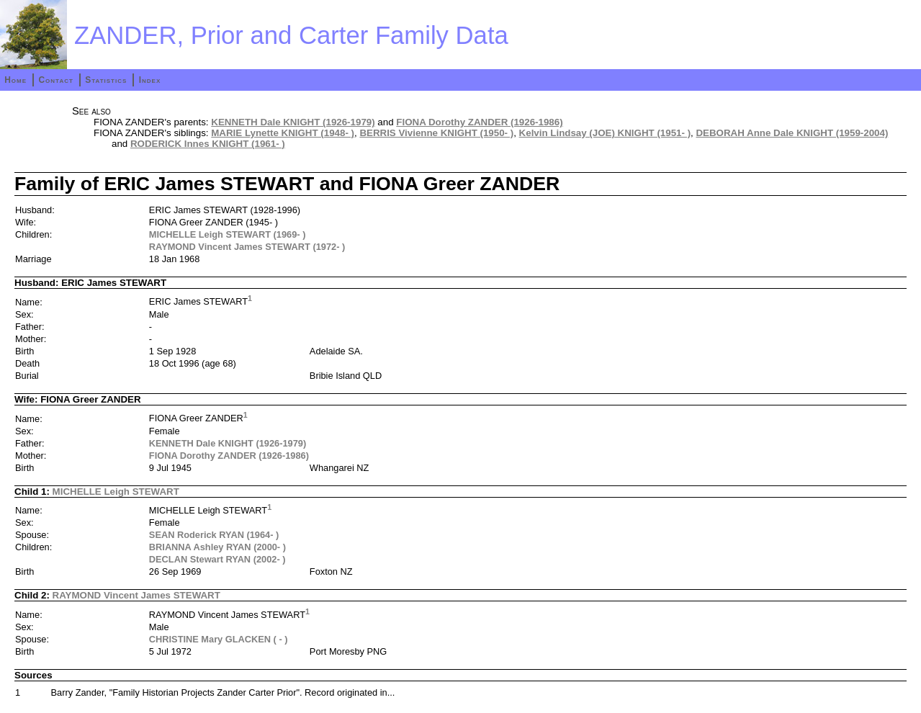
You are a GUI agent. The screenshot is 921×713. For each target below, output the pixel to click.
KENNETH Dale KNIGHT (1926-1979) (292, 122)
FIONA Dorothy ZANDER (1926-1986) (479, 122)
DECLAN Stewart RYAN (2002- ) (217, 559)
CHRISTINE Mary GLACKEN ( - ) (218, 639)
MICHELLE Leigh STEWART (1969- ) (227, 234)
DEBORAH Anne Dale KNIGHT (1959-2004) (792, 132)
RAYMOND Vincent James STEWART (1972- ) (247, 246)
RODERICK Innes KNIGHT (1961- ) (207, 143)
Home (15, 80)
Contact (55, 80)
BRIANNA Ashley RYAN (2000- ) (217, 547)
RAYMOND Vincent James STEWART (136, 595)
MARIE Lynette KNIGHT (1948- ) (282, 132)
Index (150, 80)
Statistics (106, 80)
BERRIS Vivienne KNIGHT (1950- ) (436, 132)
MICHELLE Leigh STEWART (116, 491)
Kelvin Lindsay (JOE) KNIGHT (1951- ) (605, 132)
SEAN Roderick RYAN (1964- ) (214, 534)
